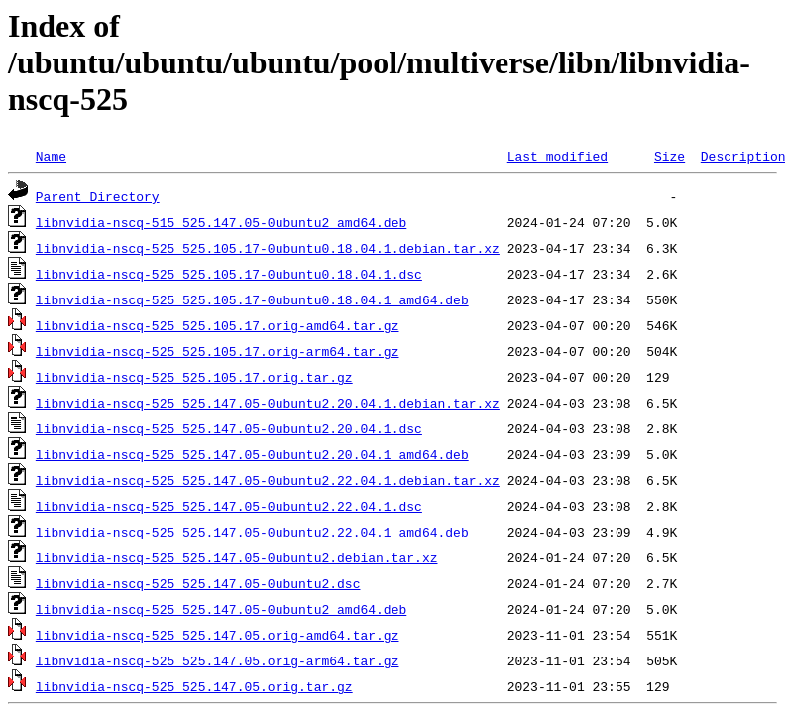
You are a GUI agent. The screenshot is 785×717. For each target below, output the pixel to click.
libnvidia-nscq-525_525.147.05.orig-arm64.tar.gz (217, 660)
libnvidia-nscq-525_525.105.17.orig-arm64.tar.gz (217, 351)
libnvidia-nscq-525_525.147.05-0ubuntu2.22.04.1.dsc (229, 506)
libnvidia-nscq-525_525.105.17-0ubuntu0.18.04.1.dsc (229, 274)
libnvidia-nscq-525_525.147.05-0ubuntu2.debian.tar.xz (237, 557)
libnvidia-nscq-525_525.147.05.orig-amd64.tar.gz (217, 635)
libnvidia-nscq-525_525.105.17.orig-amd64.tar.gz (217, 325)
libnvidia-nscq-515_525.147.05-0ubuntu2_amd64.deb (221, 222)
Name (51, 156)
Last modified (557, 156)
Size (669, 156)
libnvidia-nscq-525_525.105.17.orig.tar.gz (194, 377)
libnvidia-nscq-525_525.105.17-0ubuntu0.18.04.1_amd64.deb (252, 299)
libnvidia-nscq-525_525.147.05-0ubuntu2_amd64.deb (221, 609)
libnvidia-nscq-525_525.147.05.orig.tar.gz (194, 686)
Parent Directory (98, 196)
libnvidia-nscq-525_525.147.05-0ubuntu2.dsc (198, 583)
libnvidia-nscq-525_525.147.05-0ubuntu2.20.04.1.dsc (229, 428)
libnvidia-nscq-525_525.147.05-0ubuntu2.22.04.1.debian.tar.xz (268, 480)
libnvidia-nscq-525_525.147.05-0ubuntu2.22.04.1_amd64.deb (252, 531)
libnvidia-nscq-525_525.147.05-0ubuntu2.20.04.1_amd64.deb (252, 454)
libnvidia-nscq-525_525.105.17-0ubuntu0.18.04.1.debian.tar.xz (268, 248)
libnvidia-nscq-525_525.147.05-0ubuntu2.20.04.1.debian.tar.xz (268, 403)
